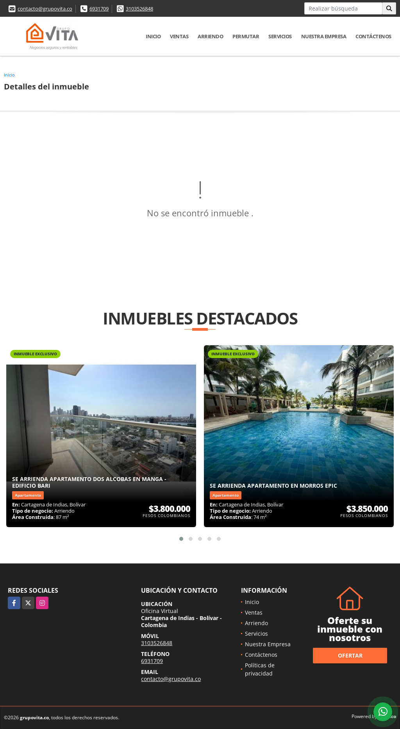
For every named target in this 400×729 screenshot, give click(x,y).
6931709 (99, 8)
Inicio (153, 36)
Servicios (280, 36)
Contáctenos (373, 36)
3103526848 (139, 8)
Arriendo (210, 36)
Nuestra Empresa (323, 36)
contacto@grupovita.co (45, 8)
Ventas (179, 36)
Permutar (245, 36)
